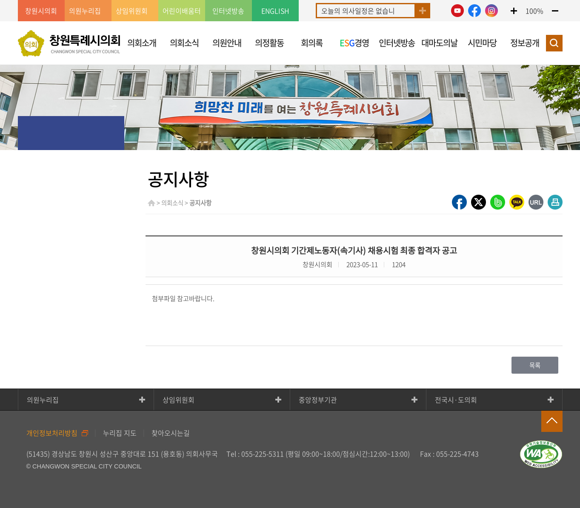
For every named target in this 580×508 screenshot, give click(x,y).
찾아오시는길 (170, 433)
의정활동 (269, 43)
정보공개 (524, 43)
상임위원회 (178, 399)
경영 (354, 43)
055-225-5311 (262, 453)
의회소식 (184, 43)
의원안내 (226, 43)
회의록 (312, 43)
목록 (534, 365)
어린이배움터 (182, 11)
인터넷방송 (228, 11)
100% (534, 11)
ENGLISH (275, 11)
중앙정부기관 (318, 399)
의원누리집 (43, 399)
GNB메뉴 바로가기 (290, 0)
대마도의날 (439, 43)
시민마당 (482, 43)
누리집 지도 (120, 433)
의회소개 (141, 43)
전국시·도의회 (456, 399)
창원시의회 (41, 11)
